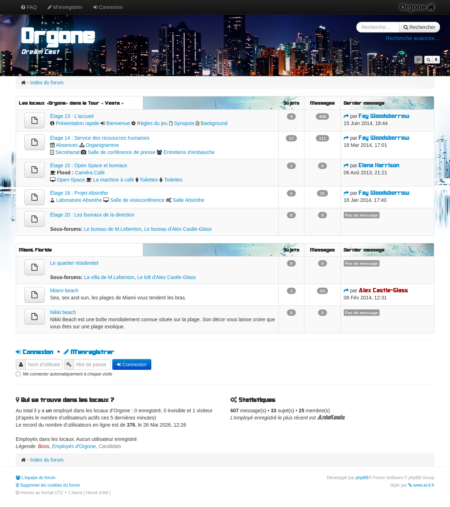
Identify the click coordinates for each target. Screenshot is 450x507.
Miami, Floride (35, 249)
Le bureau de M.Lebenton (112, 229)
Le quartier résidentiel (74, 263)
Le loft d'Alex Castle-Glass (166, 277)
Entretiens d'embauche (189, 152)
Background (214, 123)
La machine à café (113, 180)
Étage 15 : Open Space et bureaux (88, 165)
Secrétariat (67, 152)
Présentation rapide (77, 123)
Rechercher (419, 27)
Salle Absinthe (189, 200)
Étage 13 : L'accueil (72, 116)
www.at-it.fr (421, 485)
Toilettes (149, 180)
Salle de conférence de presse (121, 152)
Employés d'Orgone (74, 446)
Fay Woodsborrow (384, 116)
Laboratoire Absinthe (79, 200)
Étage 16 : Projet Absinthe (79, 193)
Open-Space (71, 180)
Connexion (108, 7)
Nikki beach (63, 312)
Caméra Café (89, 172)
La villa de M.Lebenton (109, 277)
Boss (43, 446)
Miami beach (64, 290)
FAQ (29, 7)
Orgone (417, 7)
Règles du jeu (152, 123)
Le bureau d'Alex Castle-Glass (178, 229)
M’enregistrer (65, 7)
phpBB (362, 477)
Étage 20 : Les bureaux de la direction (92, 215)
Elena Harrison (379, 165)
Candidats (110, 446)
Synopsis (184, 123)
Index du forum (46, 82)
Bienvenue (118, 123)
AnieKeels (330, 417)
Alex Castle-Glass (383, 290)
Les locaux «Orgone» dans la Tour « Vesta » (71, 102)
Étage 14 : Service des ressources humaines (100, 138)
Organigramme (102, 145)
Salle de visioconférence (137, 200)
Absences (67, 145)
